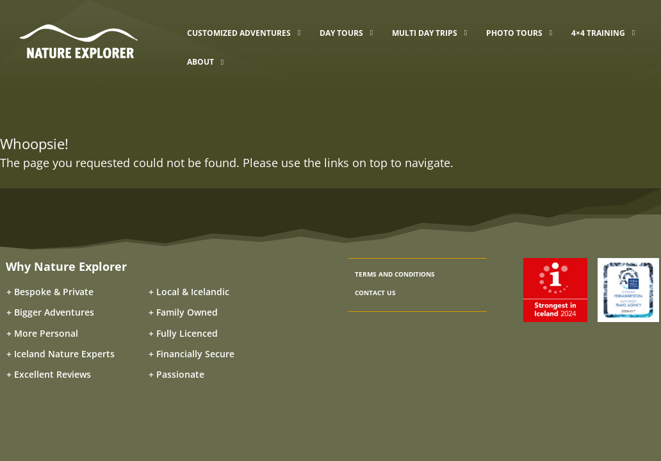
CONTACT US (375, 292)
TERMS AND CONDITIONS (395, 274)
